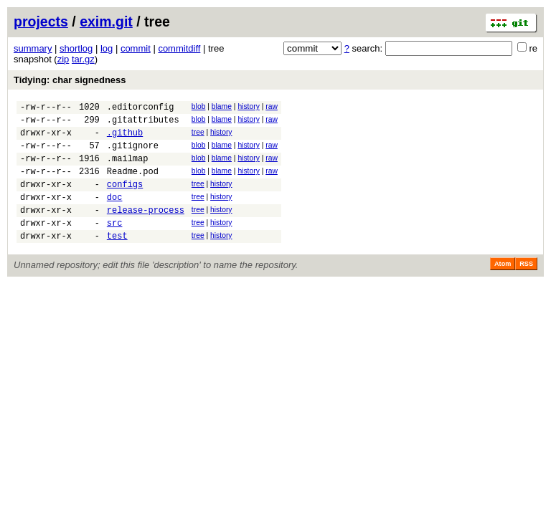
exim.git (106, 21)
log (106, 48)
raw (271, 106)
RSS (526, 287)
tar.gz (83, 59)
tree (198, 136)
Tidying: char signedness (70, 80)
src (115, 244)
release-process (145, 229)
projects (41, 21)
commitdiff (179, 48)
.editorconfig (140, 108)
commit (136, 48)
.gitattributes (143, 124)
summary (33, 48)
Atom (502, 287)
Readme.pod (133, 184)
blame (222, 106)
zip (63, 59)
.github (125, 139)
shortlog (76, 48)
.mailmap (128, 169)
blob (199, 106)
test (117, 259)
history (248, 106)
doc (115, 214)
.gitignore (133, 154)
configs (125, 199)
